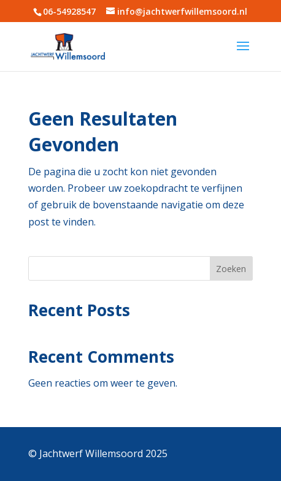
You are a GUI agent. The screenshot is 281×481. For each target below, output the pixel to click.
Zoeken (231, 269)
